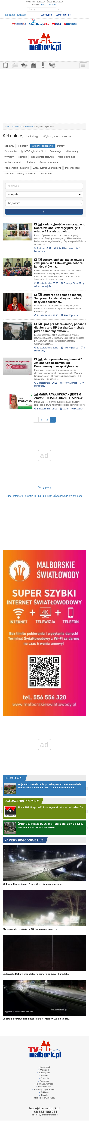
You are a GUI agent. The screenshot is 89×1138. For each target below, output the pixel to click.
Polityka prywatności (44, 1083)
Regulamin (43, 1081)
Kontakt (21, 14)
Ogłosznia (43, 1069)
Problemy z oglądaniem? (43, 1089)
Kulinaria (22, 157)
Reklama (10, 14)
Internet (43, 1075)
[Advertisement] (44, 96)
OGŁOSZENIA (5, 65)
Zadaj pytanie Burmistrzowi (47, 168)
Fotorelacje (55, 151)
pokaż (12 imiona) (49, 4)
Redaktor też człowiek (42, 157)
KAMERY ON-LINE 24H (52, 65)
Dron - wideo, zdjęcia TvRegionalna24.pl (24, 151)
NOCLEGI (33, 65)
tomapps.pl (53, 1115)
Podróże (30, 162)
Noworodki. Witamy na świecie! (20, 173)
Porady (61, 146)
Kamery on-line (43, 1086)
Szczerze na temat (49, 162)
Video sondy (72, 151)
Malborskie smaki (13, 162)
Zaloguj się (46, 15)
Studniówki (46, 173)
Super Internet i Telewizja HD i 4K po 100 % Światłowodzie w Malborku (44, 496)
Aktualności (17, 126)
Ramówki (29, 126)
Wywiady (9, 157)
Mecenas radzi (72, 168)
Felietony (23, 146)
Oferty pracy (44, 487)
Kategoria (44, 194)
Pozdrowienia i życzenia (16, 168)
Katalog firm (43, 1072)
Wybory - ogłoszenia (42, 146)
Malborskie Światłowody (43, 1097)
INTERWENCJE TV (42, 65)
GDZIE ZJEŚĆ (24, 65)
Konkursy (9, 146)
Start (7, 126)
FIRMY (14, 65)
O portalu (44, 1078)
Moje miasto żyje (66, 157)
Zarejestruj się (63, 15)
